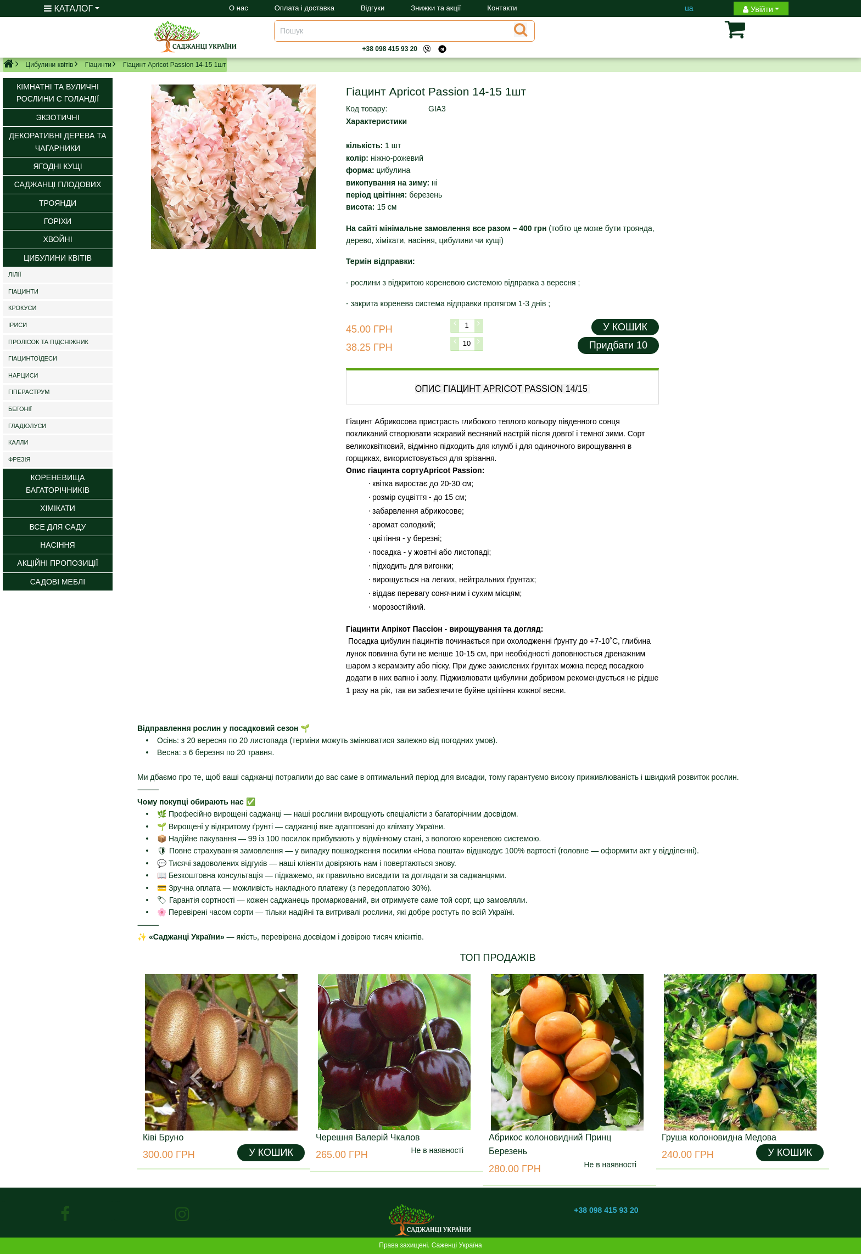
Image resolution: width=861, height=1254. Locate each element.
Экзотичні (57, 117)
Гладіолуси (27, 426)
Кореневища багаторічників (58, 483)
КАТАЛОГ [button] (68, 8)
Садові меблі (57, 581)
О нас (238, 8)
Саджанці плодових (58, 184)
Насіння (57, 545)
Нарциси (23, 375)
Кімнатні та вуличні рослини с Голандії (57, 92)
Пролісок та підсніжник (48, 342)
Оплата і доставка (304, 8)
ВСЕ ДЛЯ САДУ (57, 526)
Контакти (502, 8)
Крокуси (22, 308)
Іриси (17, 325)
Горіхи (57, 221)
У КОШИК (625, 327)
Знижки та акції (436, 8)
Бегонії (20, 409)
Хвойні (57, 239)
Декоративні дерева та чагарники (57, 141)
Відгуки (372, 8)
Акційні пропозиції (57, 563)
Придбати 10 (618, 345)
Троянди (57, 203)
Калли (18, 442)
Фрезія (19, 459)
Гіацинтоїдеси (32, 358)
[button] (717, 29)
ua (689, 8)
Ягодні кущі (57, 166)
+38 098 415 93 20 (389, 49)
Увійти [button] (758, 9)
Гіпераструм (29, 392)
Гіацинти (98, 65)
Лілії (14, 274)
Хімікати (57, 508)
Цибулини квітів (49, 65)
